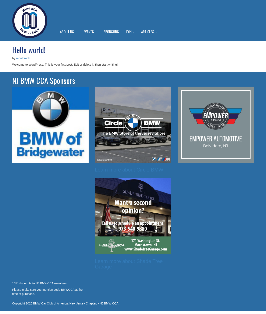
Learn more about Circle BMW (129, 170)
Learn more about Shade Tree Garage (129, 264)
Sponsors (111, 32)
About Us (68, 32)
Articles (149, 32)
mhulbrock (23, 58)
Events (90, 32)
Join (130, 32)
